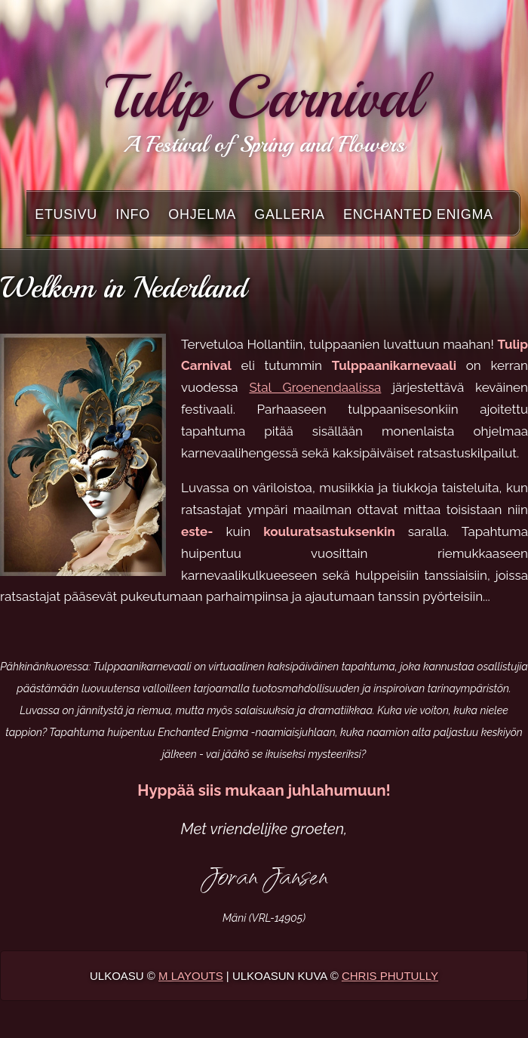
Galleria (289, 214)
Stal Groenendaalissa (315, 387)
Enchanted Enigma (418, 214)
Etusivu (66, 214)
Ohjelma (202, 214)
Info (132, 214)
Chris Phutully (390, 975)
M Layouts (190, 975)
